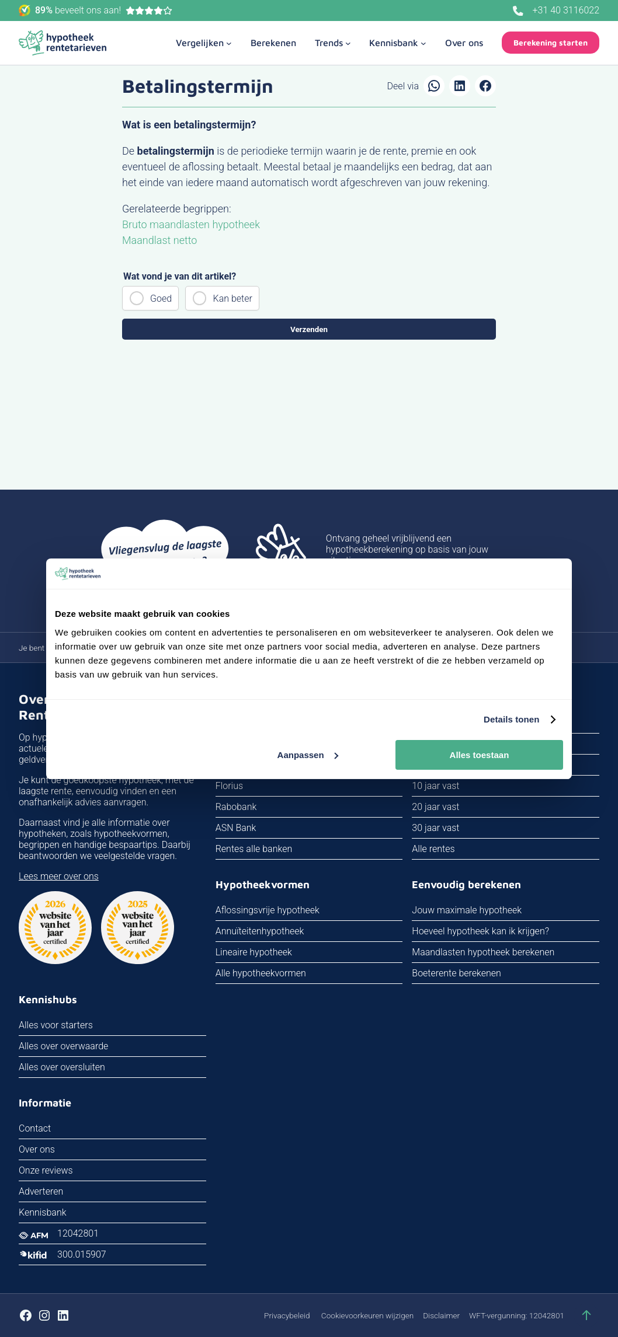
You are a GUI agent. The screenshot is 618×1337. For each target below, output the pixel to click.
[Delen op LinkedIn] (459, 85)
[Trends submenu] (333, 42)
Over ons (37, 1149)
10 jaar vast (435, 785)
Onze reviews (46, 1170)
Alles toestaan (479, 755)
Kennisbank (43, 1212)
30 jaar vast (435, 827)
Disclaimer (441, 1315)
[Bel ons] (518, 11)
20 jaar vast (435, 806)
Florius (229, 785)
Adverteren (41, 1191)
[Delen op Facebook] (485, 85)
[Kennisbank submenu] (397, 42)
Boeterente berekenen (456, 973)
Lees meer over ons (59, 876)
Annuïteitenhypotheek (260, 931)
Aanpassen (307, 755)
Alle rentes (433, 848)
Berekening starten (550, 42)
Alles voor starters (56, 1025)
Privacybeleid (287, 1315)
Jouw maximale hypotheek (467, 910)
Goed (161, 298)
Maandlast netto (159, 240)
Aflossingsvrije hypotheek (268, 910)
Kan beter (232, 298)
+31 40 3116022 (566, 10)
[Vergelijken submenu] (204, 42)
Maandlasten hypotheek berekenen (483, 952)
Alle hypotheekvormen (261, 973)
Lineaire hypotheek (254, 952)
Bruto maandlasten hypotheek (191, 224)
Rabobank (236, 806)
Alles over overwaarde (63, 1046)
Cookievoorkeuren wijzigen (367, 1315)
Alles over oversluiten (62, 1067)
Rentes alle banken (254, 848)
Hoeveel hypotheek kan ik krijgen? (480, 931)
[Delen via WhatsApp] (434, 85)
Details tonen (511, 719)
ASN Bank (236, 827)
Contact (35, 1128)
